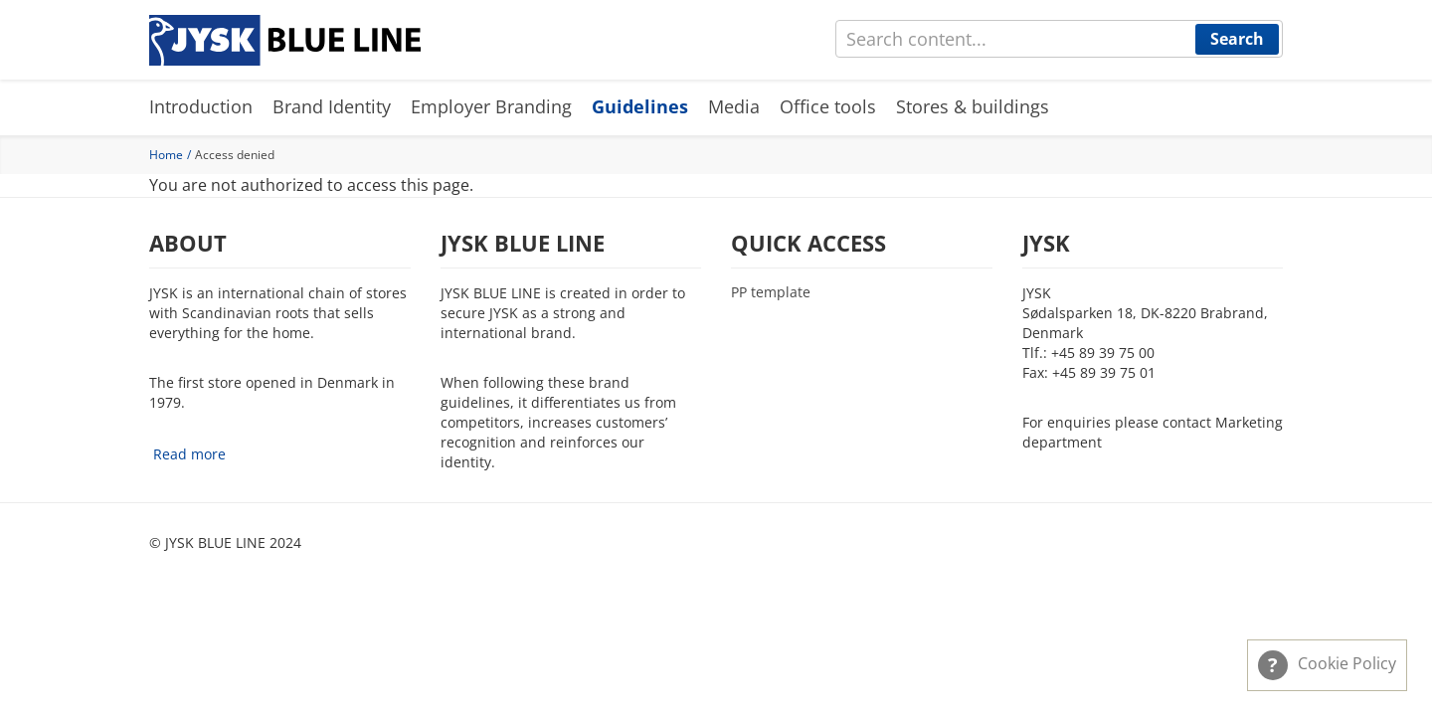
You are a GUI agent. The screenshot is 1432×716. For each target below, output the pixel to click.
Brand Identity (331, 106)
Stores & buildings (972, 106)
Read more (189, 454)
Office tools (828, 106)
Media (734, 106)
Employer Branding (491, 106)
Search (1237, 39)
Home (166, 154)
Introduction (201, 106)
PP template (770, 292)
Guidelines (640, 106)
